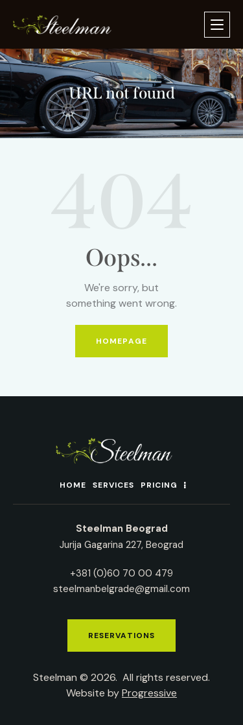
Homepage (121, 341)
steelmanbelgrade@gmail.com (121, 588)
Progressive (149, 693)
